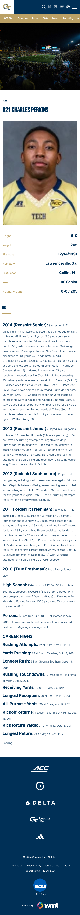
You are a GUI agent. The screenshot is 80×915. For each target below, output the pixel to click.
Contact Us (16, 865)
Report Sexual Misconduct (40, 870)
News (55, 18)
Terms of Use (52, 865)
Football (8, 18)
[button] (43, 7)
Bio (4, 307)
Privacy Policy (33, 865)
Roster (35, 18)
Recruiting (68, 18)
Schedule (23, 18)
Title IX (66, 865)
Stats (45, 18)
